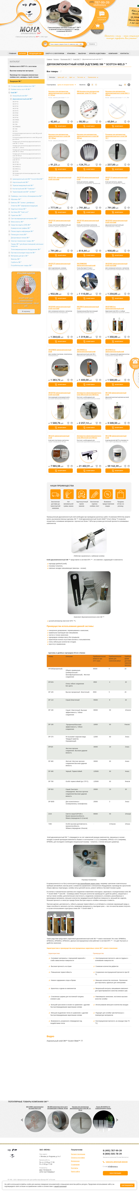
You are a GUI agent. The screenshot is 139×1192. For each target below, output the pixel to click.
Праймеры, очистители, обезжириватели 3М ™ (26, 196)
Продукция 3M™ (36, 53)
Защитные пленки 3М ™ (18, 209)
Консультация (115, 1173)
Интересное (75, 1161)
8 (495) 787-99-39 (112, 1150)
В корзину (62, 126)
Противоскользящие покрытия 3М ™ (23, 253)
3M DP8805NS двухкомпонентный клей (86, 264)
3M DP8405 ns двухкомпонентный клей (86, 350)
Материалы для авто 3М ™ (19, 256)
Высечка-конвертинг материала (21, 71)
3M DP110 (15, 104)
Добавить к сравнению (71, 121)
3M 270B (15, 124)
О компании (75, 1164)
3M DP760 (15, 117)
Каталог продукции (78, 1154)
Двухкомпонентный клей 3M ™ (23, 99)
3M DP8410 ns (17, 169)
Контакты (124, 53)
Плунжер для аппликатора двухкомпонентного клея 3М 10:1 (116, 136)
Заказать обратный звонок (116, 1162)
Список (125, 84)
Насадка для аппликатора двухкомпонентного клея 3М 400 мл (87, 136)
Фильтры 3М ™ (15, 259)
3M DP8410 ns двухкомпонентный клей (114, 350)
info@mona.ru (100, 5)
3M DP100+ (16, 162)
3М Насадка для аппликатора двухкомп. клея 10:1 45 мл (88, 92)
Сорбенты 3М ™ (16, 262)
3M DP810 (15, 122)
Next (68, 34)
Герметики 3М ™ (16, 215)
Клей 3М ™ (14, 93)
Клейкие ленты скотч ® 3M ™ (21, 89)
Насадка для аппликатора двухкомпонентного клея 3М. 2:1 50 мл (59, 93)
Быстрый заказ (68, 121)
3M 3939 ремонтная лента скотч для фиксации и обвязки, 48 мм (57, 1107)
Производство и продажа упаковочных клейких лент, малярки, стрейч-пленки (24, 76)
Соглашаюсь (127, 1185)
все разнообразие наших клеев (88, 883)
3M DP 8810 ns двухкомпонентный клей (114, 307)
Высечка (82, 53)
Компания (113, 53)
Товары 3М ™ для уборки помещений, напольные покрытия (27, 245)
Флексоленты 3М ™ (17, 222)
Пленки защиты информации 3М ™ (22, 231)
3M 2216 (15, 131)
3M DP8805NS (16, 126)
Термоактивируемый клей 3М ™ (23, 185)
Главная (12, 53)
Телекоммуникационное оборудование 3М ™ (26, 249)
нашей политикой (60, 1186)
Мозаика (129, 84)
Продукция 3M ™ (16, 81)
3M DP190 (15, 108)
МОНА (29, 10)
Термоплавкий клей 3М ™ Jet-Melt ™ (24, 192)
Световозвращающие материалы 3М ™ (24, 219)
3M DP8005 (16, 120)
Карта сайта (75, 1171)
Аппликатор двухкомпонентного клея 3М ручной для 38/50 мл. (89, 394)
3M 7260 (15, 129)
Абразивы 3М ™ (16, 199)
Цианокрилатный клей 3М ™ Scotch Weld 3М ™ (28, 179)
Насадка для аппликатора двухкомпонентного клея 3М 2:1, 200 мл (117, 93)
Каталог (22, 53)
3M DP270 (15, 111)
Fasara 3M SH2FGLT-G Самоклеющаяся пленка (103, 1107)
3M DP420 (15, 171)
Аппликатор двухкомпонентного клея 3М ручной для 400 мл (89, 437)
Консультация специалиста (102, 14)
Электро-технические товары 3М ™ (23, 241)
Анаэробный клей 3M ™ (20, 96)
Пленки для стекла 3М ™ (19, 235)
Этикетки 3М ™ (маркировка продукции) (24, 206)
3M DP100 (15, 101)
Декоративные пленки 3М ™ (20, 238)
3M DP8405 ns (17, 166)
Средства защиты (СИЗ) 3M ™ (21, 225)
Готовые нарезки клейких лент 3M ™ (23, 86)
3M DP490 (15, 115)
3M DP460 (15, 113)
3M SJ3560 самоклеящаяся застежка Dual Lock (34, 1107)
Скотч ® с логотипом (55, 53)
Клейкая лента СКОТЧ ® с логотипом (23, 66)
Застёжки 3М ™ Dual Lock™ (20, 212)
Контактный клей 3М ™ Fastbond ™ (24, 189)
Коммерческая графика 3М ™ (21, 228)
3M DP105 (15, 106)
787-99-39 (99, 2)
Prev (65, 34)
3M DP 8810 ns (17, 164)
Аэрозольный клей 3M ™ (21, 182)
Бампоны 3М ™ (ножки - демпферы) (22, 203)
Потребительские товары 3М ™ (21, 265)
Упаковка (71, 53)
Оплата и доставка (97, 53)
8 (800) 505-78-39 (112, 1154)
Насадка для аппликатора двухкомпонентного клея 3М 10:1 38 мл (59, 136)
